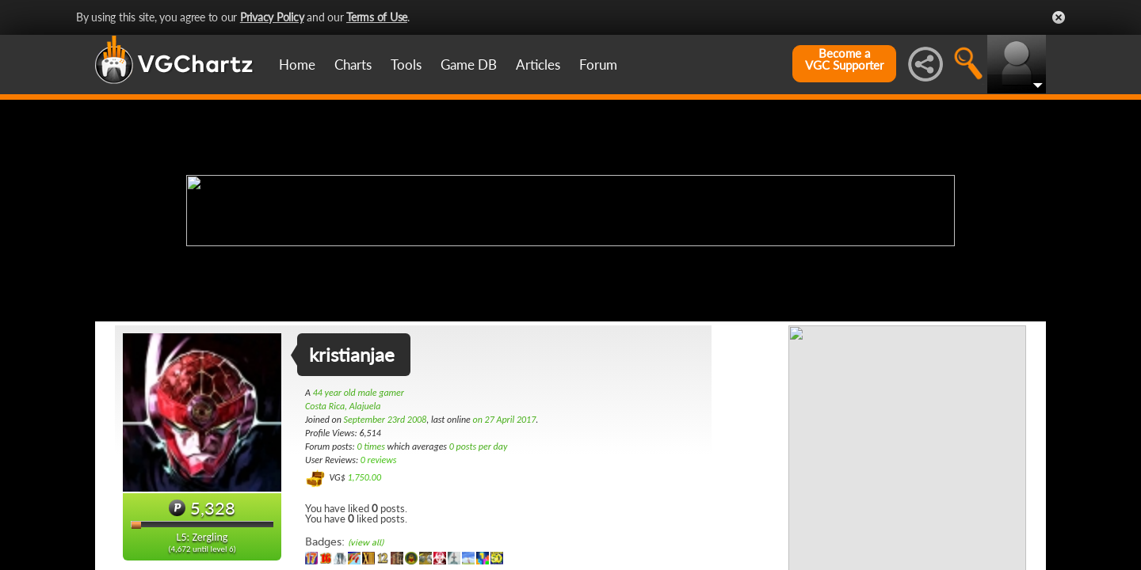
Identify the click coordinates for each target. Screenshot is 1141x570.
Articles (538, 64)
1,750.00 (364, 477)
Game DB (469, 64)
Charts (353, 64)
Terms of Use (376, 17)
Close (1058, 17)
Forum (598, 64)
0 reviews (379, 460)
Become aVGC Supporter (844, 59)
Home (297, 64)
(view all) (366, 543)
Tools (406, 64)
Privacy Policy (272, 17)
